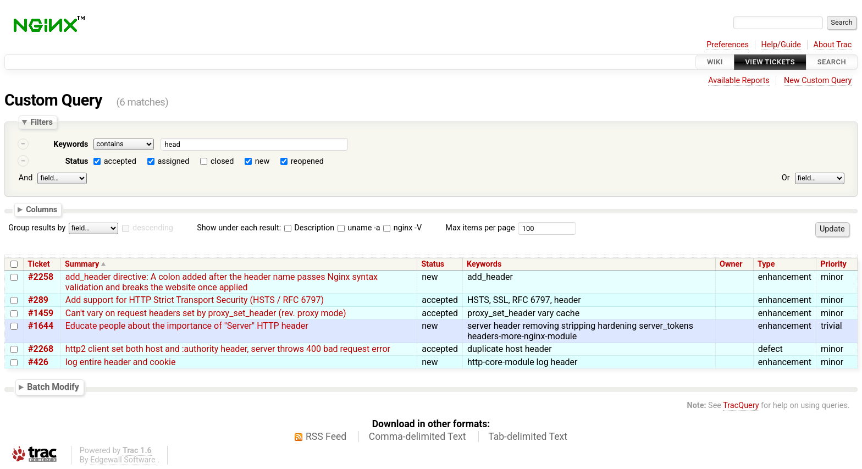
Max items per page (480, 228)
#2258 (40, 277)
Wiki (715, 62)
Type (766, 264)
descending (152, 228)
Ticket (38, 264)
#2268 (40, 349)
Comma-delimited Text (417, 436)
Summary (82, 264)
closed (222, 161)
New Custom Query (818, 80)
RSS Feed (326, 436)
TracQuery (741, 405)
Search (831, 62)
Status (77, 161)
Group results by (36, 228)
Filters (41, 122)
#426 (38, 362)
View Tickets (770, 62)
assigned (173, 161)
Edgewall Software (123, 460)
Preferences (727, 44)
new (262, 161)
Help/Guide (781, 44)
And (25, 178)
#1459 (40, 313)
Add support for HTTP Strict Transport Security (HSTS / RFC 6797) (194, 300)
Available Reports (739, 80)
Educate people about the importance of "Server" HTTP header (186, 326)
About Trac (833, 44)
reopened (307, 161)
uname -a (359, 228)
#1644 (40, 326)
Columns (41, 209)
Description (309, 228)
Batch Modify (53, 387)
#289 (38, 300)
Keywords (70, 144)
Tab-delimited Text (527, 436)
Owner (731, 264)
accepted (120, 161)
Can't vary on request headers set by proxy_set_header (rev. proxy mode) (205, 313)
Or (786, 178)
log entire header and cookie (120, 362)
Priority (833, 264)
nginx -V (402, 228)
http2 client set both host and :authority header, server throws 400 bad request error (227, 349)
